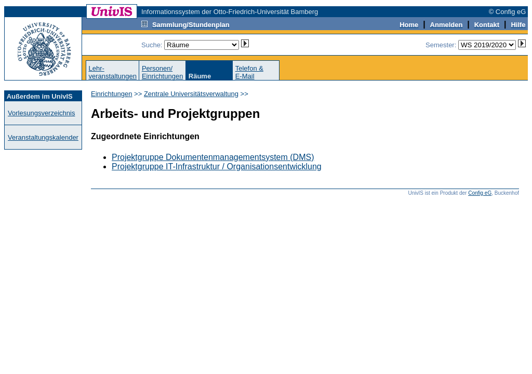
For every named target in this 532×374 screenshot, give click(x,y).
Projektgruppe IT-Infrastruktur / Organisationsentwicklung (217, 166)
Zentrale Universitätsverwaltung (191, 94)
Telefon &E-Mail (249, 72)
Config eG (479, 193)
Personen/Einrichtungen (162, 72)
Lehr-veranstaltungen (112, 72)
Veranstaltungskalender (43, 137)
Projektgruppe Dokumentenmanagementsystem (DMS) (213, 157)
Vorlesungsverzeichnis (41, 113)
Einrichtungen (111, 94)
